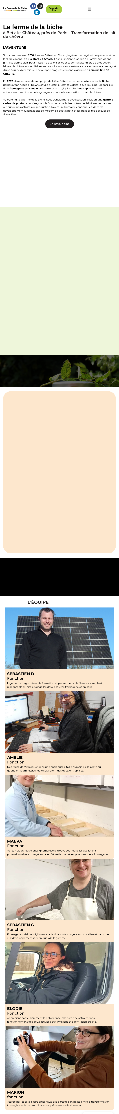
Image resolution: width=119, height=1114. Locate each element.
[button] (54, 9)
